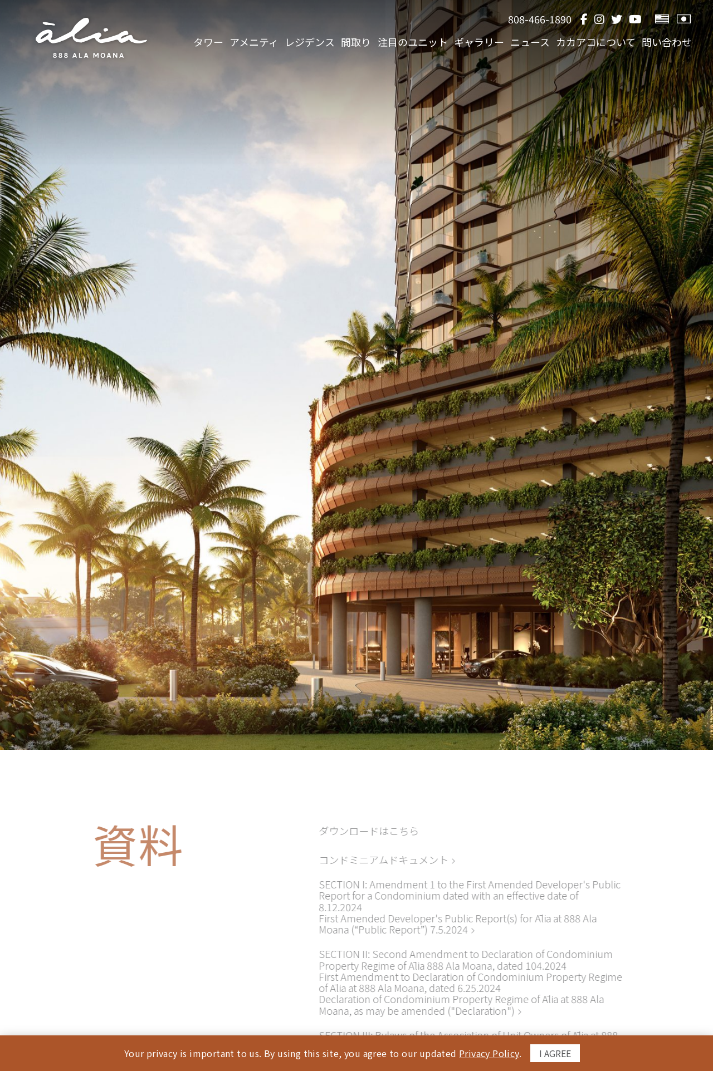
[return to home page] (91, 38)
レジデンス (296, 42)
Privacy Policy (489, 1053)
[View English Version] (662, 19)
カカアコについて (593, 42)
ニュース (525, 42)
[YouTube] (635, 19)
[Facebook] (584, 19)
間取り (345, 42)
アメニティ (238, 42)
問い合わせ (667, 42)
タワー (190, 42)
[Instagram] (599, 19)
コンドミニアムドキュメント (380, 859)
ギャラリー (472, 42)
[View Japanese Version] (684, 19)
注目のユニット (404, 42)
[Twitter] (616, 19)
